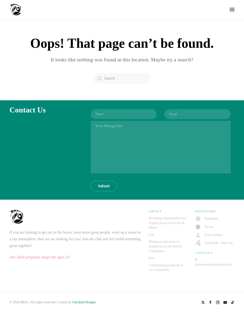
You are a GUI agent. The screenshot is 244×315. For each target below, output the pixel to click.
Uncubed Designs (84, 302)
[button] (232, 9)
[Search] (122, 78)
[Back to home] (15, 9)
